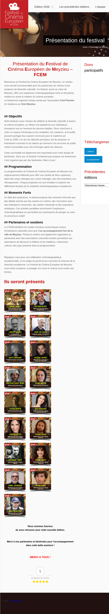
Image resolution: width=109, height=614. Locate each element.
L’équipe (100, 6)
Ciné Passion (16, 601)
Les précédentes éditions (74, 6)
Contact (36, 18)
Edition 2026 (42, 6)
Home (85, 47)
